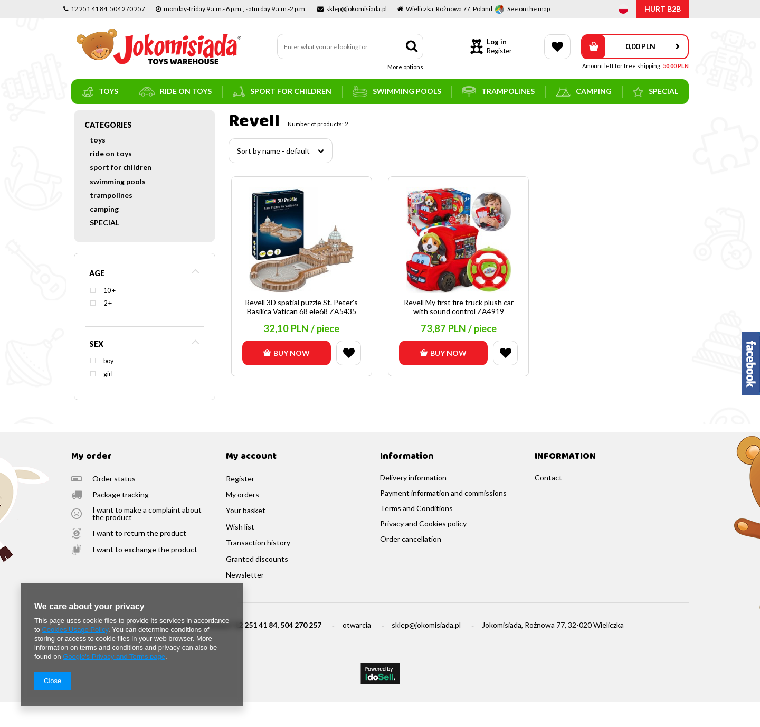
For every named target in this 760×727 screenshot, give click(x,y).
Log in (497, 41)
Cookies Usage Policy (75, 630)
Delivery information (413, 502)
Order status (114, 503)
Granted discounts (257, 584)
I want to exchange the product (144, 574)
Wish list (240, 551)
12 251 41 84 (255, 649)
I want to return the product (139, 558)
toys (100, 92)
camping (584, 92)
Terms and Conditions (416, 533)
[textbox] (350, 46)
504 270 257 (300, 649)
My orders (242, 519)
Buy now (286, 377)
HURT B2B (662, 8)
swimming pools (397, 91)
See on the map (528, 9)
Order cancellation (410, 564)
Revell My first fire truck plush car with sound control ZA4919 (459, 332)
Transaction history (258, 567)
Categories (108, 149)
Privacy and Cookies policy (423, 548)
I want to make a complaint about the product (147, 538)
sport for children (282, 91)
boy (108, 386)
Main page (87, 119)
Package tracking (120, 519)
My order (91, 481)
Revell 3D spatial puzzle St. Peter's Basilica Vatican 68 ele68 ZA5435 (301, 332)
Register (499, 50)
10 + (109, 315)
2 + (107, 328)
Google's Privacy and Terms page (114, 656)
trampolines (498, 91)
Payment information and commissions (443, 518)
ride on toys (175, 92)
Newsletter (245, 599)
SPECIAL (655, 92)
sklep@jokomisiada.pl (426, 649)
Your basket (245, 535)
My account (251, 481)
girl (108, 399)
